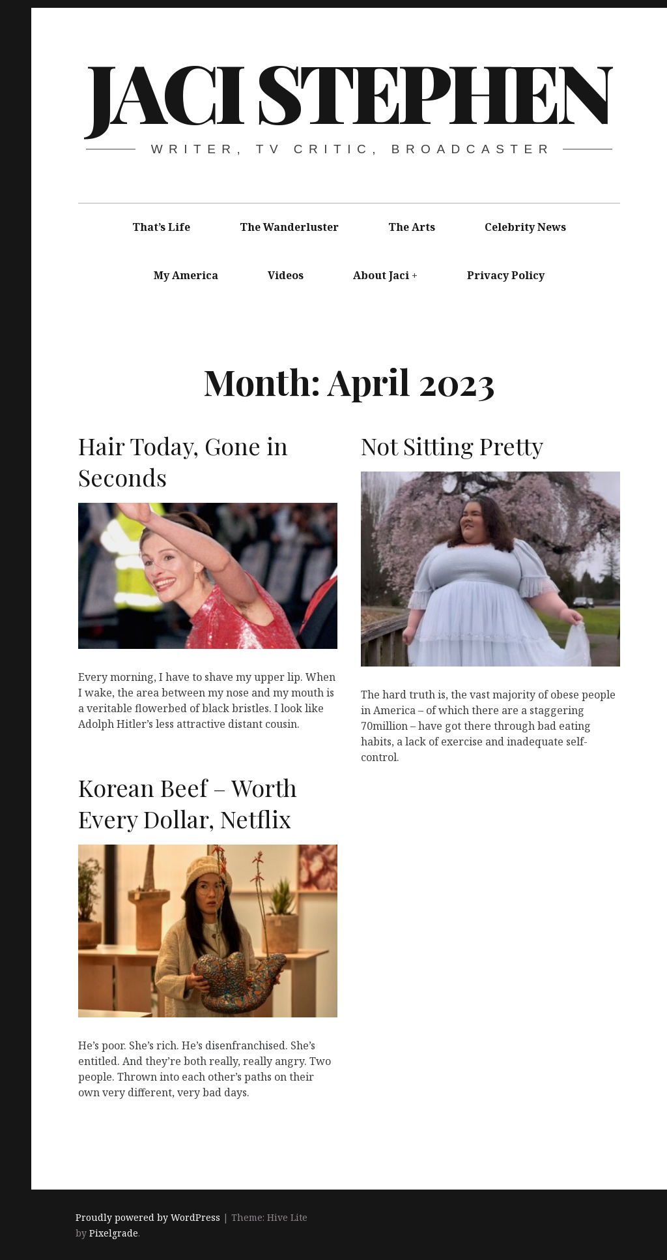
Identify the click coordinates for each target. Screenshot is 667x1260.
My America (186, 275)
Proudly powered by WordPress (148, 1217)
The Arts (411, 227)
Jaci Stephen (348, 90)
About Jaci (381, 275)
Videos (286, 275)
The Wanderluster (289, 227)
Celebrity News (525, 227)
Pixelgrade (113, 1233)
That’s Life (161, 227)
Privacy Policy (506, 275)
